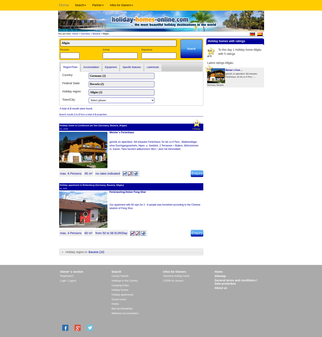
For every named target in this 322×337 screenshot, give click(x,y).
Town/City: (69, 99)
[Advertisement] (235, 101)
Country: (67, 75)
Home (64, 5)
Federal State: (71, 83)
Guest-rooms (119, 299)
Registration (67, 276)
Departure (146, 49)
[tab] (70, 67)
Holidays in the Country (125, 280)
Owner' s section (71, 271)
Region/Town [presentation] (70, 67)
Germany (85, 33)
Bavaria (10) (96, 252)
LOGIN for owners (173, 280)
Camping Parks (120, 285)
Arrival (105, 49)
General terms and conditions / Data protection (236, 282)
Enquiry (196, 173)
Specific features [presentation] (132, 67)
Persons (64, 49)
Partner (98, 5)
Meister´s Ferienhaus (121, 132)
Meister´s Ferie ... (234, 70)
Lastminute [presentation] (153, 67)
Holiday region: (71, 91)
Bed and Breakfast (122, 308)
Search (80, 5)
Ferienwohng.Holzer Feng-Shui (127, 192)
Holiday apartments (122, 294)
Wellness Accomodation (125, 313)
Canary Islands (120, 276)
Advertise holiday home (176, 276)
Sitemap (220, 276)
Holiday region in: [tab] (82, 252)
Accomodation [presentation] (91, 67)
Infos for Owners (121, 5)
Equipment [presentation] (111, 67)
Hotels (115, 303)
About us (221, 288)
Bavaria (96, 33)
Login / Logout (68, 280)
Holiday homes (120, 290)
